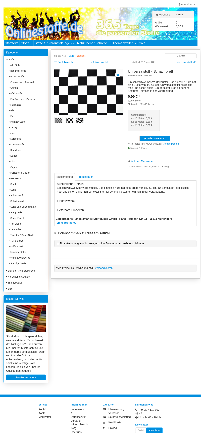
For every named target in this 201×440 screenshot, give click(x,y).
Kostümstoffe (16, 144)
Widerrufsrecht (79, 424)
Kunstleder (15, 150)
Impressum (77, 409)
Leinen (13, 155)
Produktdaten (85, 176)
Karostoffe (15, 138)
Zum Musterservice (26, 377)
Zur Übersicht (66, 62)
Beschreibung (65, 176)
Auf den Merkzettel (142, 161)
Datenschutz (78, 417)
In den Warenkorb (154, 138)
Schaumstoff (16, 195)
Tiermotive (15, 229)
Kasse (179, 14)
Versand (76, 420)
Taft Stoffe (15, 223)
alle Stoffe (15, 65)
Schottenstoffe (17, 201)
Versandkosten (171, 143)
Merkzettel (44, 417)
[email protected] (66, 222)
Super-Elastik (16, 218)
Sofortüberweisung (119, 417)
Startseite (11, 43)
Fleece (13, 116)
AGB (73, 413)
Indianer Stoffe (17, 121)
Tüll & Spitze (16, 240)
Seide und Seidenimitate (22, 206)
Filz (11, 110)
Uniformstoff (16, 246)
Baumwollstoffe (17, 70)
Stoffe (26, 43)
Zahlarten (108, 404)
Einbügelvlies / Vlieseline (22, 99)
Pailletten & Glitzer (19, 172)
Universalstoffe (17, 252)
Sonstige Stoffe (17, 263)
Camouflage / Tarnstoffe (22, 82)
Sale (142, 43)
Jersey (13, 127)
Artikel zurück (101, 62)
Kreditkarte (114, 422)
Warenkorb (163, 14)
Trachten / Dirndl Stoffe (21, 235)
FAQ (73, 428)
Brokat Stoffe (16, 76)
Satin (12, 189)
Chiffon (13, 87)
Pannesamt (15, 178)
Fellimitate (15, 104)
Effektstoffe (15, 93)
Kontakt (42, 409)
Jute (12, 133)
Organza (14, 167)
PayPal (112, 427)
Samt (12, 184)
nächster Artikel (185, 62)
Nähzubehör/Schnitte (93, 43)
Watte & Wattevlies (19, 257)
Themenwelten (124, 43)
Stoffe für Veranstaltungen (55, 43)
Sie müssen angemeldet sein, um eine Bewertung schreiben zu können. (102, 243)
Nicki (12, 161)
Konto (41, 413)
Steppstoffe (15, 212)
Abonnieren (154, 430)
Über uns (76, 432)
